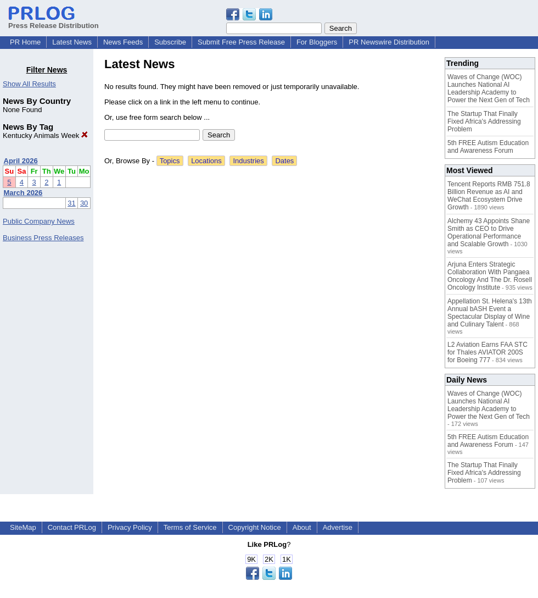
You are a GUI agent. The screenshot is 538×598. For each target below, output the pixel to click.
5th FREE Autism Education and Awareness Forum (488, 146)
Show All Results (29, 84)
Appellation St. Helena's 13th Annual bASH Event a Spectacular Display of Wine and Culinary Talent (489, 312)
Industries (248, 161)
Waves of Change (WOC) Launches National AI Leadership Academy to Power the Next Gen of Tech (488, 88)
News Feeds (123, 42)
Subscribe (170, 42)
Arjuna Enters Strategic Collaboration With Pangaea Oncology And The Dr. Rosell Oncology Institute (489, 276)
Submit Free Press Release (241, 42)
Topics (170, 161)
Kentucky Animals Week (45, 135)
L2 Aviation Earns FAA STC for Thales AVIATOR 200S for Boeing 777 (487, 352)
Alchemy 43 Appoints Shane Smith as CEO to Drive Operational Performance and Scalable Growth (488, 232)
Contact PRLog (72, 527)
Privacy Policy (130, 527)
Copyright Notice (254, 527)
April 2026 (21, 161)
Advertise (337, 527)
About (302, 527)
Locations (206, 161)
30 (84, 203)
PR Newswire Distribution (389, 42)
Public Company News (39, 221)
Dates (284, 161)
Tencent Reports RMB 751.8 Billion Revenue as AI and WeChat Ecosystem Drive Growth (488, 195)
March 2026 (23, 193)
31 (71, 203)
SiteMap (23, 527)
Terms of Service (190, 527)
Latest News (72, 42)
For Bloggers (316, 42)
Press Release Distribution (53, 21)
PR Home (25, 42)
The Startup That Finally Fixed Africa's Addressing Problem (484, 121)
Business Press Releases (43, 238)
